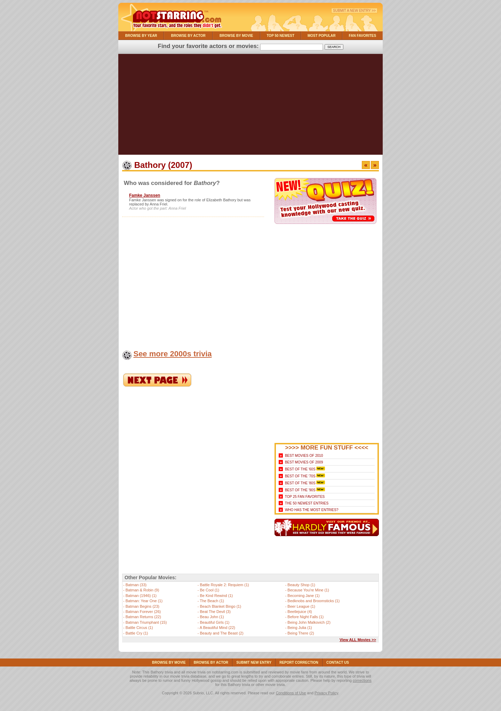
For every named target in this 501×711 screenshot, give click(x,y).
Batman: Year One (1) (144, 601)
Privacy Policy (326, 693)
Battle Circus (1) (139, 627)
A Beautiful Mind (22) (217, 627)
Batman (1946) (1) (141, 595)
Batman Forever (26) (143, 611)
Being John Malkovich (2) (309, 622)
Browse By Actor (188, 36)
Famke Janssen (144, 195)
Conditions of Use (291, 693)
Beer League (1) (301, 606)
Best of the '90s (300, 490)
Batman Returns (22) (143, 617)
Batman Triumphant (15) (146, 622)
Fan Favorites (362, 36)
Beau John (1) (212, 617)
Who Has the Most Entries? (312, 510)
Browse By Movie (236, 36)
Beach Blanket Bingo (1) (220, 606)
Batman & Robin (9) (142, 590)
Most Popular (322, 36)
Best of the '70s (300, 476)
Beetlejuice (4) (299, 611)
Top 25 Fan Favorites (305, 497)
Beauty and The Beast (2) (221, 633)
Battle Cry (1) (137, 633)
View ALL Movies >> (358, 640)
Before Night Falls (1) (305, 617)
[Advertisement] (250, 106)
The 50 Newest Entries (306, 503)
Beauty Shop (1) (301, 585)
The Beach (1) (212, 601)
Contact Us (337, 662)
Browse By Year (141, 36)
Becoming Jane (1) (303, 595)
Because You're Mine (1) (308, 590)
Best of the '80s (300, 483)
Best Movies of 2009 (304, 462)
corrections (362, 680)
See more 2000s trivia (172, 353)
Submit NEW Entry (253, 662)
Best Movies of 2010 (304, 456)
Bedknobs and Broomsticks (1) (313, 601)
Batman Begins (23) (142, 606)
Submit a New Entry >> (354, 11)
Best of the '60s (300, 469)
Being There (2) (300, 633)
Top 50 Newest (280, 36)
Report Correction (298, 662)
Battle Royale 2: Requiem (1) (224, 585)
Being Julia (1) (299, 627)
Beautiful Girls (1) (214, 622)
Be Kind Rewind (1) (216, 595)
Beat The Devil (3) (215, 611)
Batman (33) (136, 585)
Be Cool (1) (209, 590)
